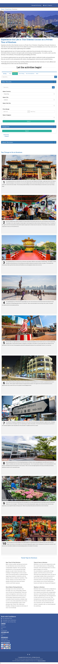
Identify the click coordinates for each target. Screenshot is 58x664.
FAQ (2, 635)
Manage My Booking (36, 5)
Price (10, 73)
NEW (37, 73)
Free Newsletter (4, 630)
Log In (45, 5)
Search (28, 121)
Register (50, 5)
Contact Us (3, 634)
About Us (3, 625)
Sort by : (5, 73)
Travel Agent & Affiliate (5, 640)
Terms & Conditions (41, 660)
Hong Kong (8, 9)
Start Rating (21, 73)
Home (2, 9)
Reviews (15, 73)
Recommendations (30, 73)
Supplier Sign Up (4, 639)
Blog (2, 628)
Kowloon (7, 136)
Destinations (3, 627)
